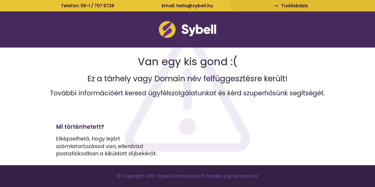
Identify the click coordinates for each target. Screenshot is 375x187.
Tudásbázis (294, 6)
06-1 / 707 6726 (97, 6)
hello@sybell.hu (194, 6)
